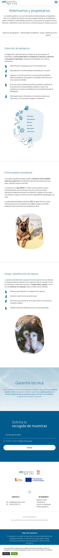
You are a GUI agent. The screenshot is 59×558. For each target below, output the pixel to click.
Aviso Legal (14, 520)
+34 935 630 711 (15, 504)
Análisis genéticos (42, 507)
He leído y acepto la (19, 441)
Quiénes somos (41, 500)
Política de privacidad (34, 520)
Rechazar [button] (6, 553)
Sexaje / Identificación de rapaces (48, 34)
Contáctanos (40, 502)
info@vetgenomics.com (17, 502)
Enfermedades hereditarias (29, 33)
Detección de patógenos (10, 33)
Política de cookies (23, 520)
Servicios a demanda (43, 504)
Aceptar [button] (14, 553)
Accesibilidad (44, 520)
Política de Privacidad (25, 441)
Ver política (48, 550)
